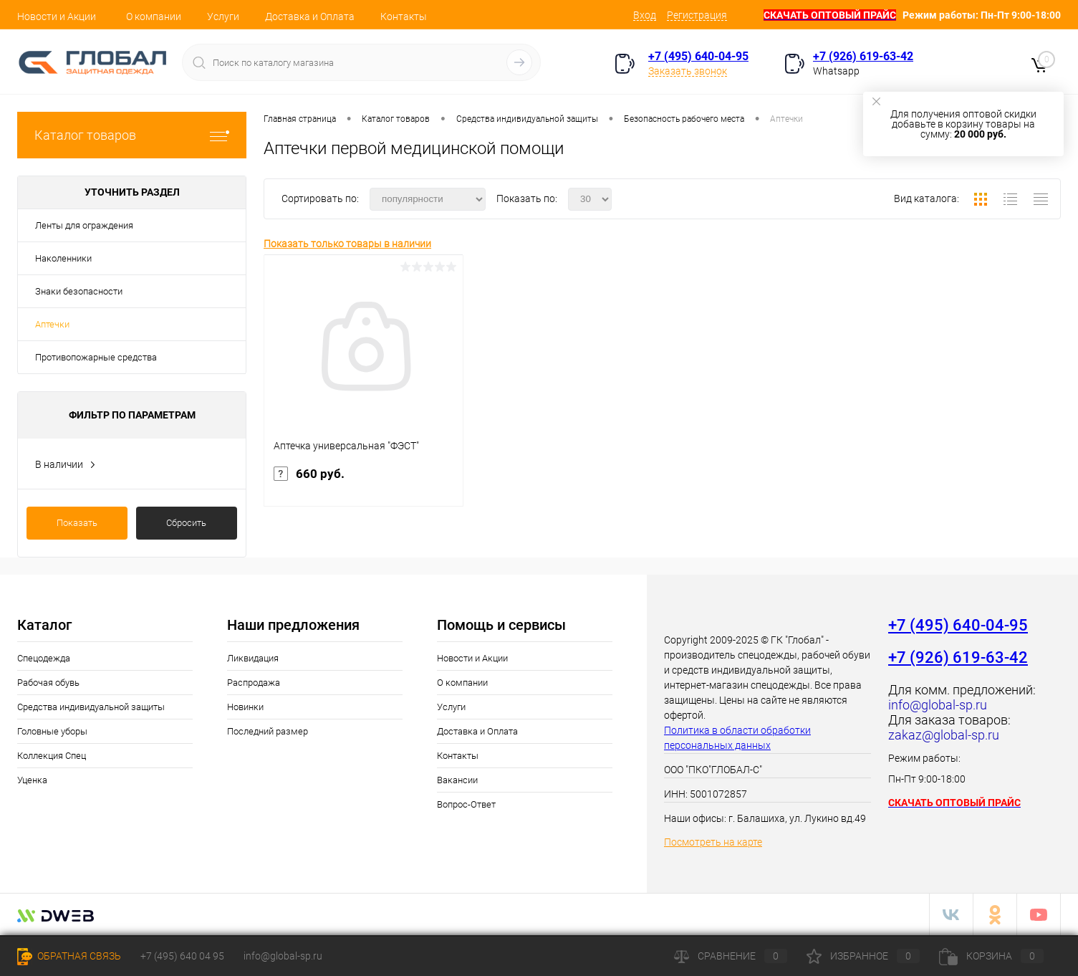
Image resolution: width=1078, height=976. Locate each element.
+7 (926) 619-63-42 (863, 56)
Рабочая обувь (48, 682)
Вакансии (457, 780)
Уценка (32, 780)
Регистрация (697, 15)
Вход (644, 15)
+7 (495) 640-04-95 (698, 56)
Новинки (245, 707)
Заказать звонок (687, 71)
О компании (153, 16)
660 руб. (363, 485)
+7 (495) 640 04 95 (182, 956)
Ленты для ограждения (84, 225)
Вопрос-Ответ (466, 804)
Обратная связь (69, 956)
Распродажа (253, 682)
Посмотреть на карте (713, 842)
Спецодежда (43, 658)
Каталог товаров (131, 135)
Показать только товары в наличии (347, 243)
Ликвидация (253, 658)
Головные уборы (52, 731)
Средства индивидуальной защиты (91, 707)
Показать (77, 522)
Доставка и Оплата (310, 16)
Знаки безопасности (78, 291)
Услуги (223, 16)
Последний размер (267, 731)
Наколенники (63, 258)
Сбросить (186, 522)
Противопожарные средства (96, 357)
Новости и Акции (56, 16)
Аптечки (52, 324)
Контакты (403, 16)
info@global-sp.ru (283, 956)
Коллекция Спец (51, 755)
